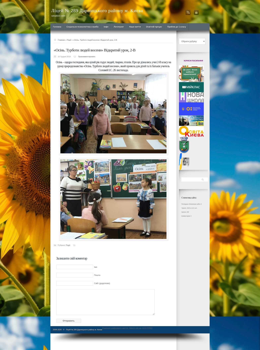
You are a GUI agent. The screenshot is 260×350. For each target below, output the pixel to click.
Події (69, 40)
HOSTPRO (147, 328)
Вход (196, 12)
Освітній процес (154, 27)
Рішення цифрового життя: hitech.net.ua (121, 328)
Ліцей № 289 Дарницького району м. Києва (97, 10)
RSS (188, 12)
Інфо (106, 27)
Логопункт (119, 27)
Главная (61, 40)
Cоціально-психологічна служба (82, 27)
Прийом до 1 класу (176, 27)
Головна (57, 27)
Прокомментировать (86, 57)
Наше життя (135, 27)
